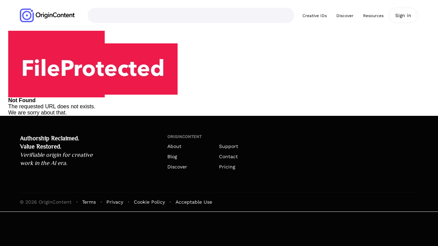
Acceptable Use (194, 202)
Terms (89, 202)
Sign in (403, 15)
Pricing (227, 166)
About (174, 146)
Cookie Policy (149, 202)
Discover (344, 15)
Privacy (114, 202)
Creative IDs (314, 15)
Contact (228, 156)
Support (228, 146)
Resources (373, 15)
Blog (172, 156)
